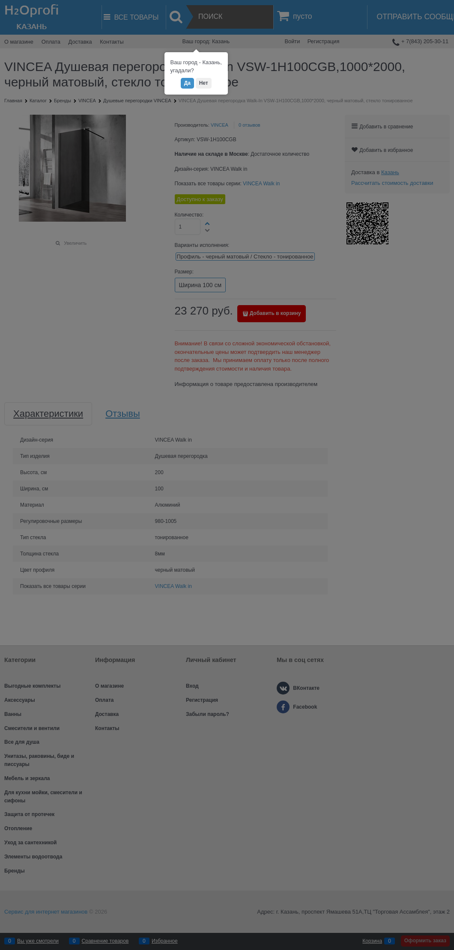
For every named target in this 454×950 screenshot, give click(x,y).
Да (187, 83)
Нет (203, 83)
